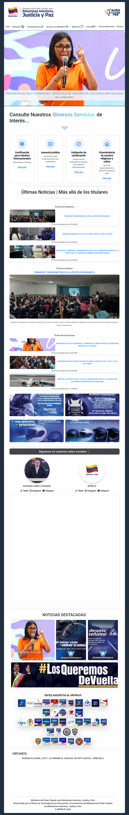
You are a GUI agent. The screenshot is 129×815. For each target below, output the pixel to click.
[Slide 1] (24, 658)
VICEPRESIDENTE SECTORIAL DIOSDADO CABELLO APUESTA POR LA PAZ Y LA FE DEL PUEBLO (87, 362)
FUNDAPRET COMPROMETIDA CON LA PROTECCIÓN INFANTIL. (64, 272)
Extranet (120, 27)
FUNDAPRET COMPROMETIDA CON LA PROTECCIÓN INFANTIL (87, 216)
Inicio (8, 27)
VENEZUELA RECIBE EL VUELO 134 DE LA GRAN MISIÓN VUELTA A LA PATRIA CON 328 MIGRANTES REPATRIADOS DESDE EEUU (87, 380)
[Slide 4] (37, 658)
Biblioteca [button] (77, 26)
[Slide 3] (33, 658)
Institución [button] (18, 26)
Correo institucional (107, 27)
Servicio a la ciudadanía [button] (57, 27)
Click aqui (22, 167)
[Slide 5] (42, 658)
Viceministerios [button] (35, 26)
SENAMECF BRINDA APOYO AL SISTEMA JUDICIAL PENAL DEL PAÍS (87, 234)
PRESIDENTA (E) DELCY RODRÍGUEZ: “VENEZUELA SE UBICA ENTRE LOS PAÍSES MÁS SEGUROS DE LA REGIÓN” (87, 344)
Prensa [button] (90, 26)
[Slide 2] (28, 658)
